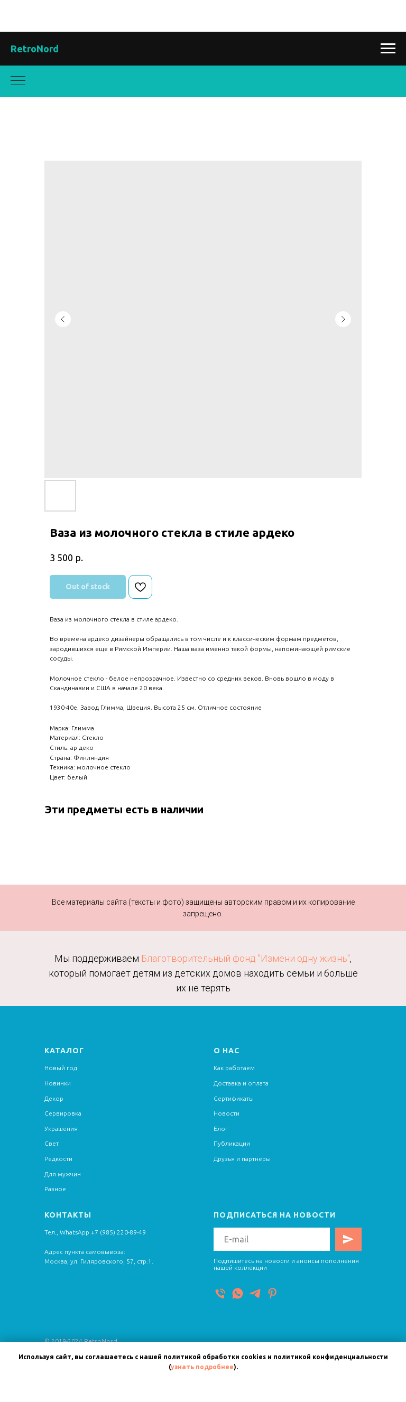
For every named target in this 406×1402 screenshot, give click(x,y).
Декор (53, 1098)
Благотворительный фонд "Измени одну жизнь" (245, 958)
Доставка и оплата (241, 1083)
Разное (55, 1188)
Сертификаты (234, 1098)
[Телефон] (220, 1293)
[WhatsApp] (237, 1293)
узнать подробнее (202, 1366)
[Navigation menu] (388, 48)
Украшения (61, 1128)
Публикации (232, 1143)
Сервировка (62, 1113)
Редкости (58, 1158)
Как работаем (234, 1067)
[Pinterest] (272, 1293)
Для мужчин (62, 1174)
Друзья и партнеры (242, 1158)
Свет (51, 1143)
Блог (221, 1128)
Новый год (60, 1067)
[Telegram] (255, 1293)
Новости (226, 1113)
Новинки (57, 1083)
